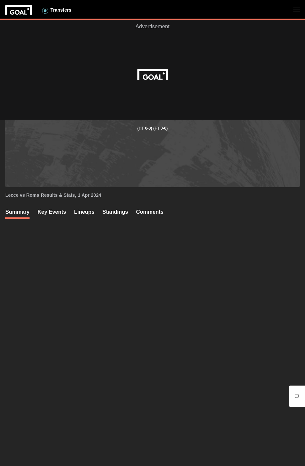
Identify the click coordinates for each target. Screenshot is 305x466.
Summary (17, 212)
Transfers (60, 10)
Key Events (52, 212)
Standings (115, 212)
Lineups (84, 212)
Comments (150, 212)
